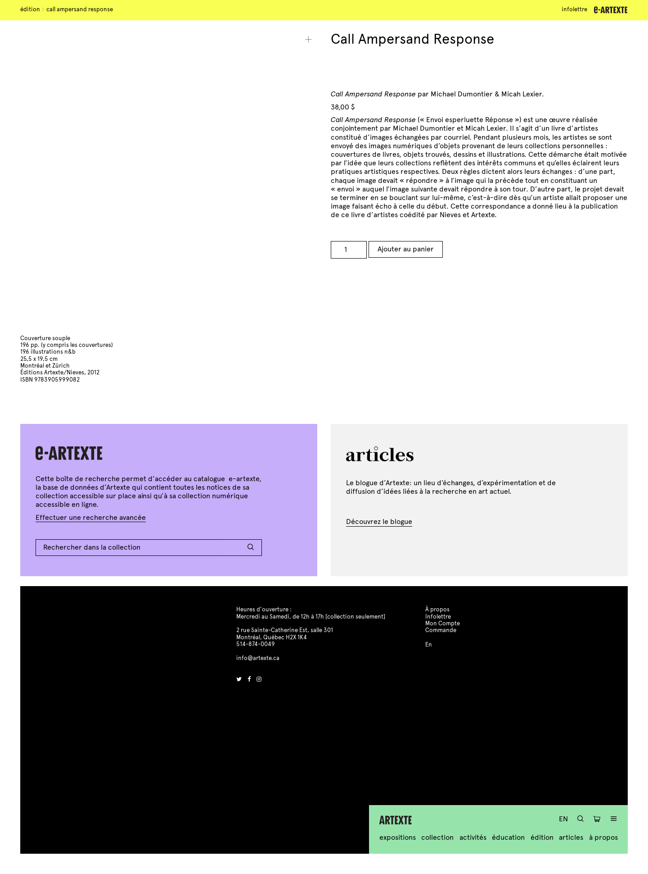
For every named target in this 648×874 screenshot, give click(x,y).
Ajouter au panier (406, 249)
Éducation (508, 837)
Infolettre (574, 9)
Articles (571, 837)
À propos (603, 837)
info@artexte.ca (257, 658)
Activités (472, 837)
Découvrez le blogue (379, 521)
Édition (30, 9)
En (563, 819)
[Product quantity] (349, 250)
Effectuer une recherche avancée (91, 517)
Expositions (397, 837)
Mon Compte (442, 623)
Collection (437, 837)
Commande (440, 630)
